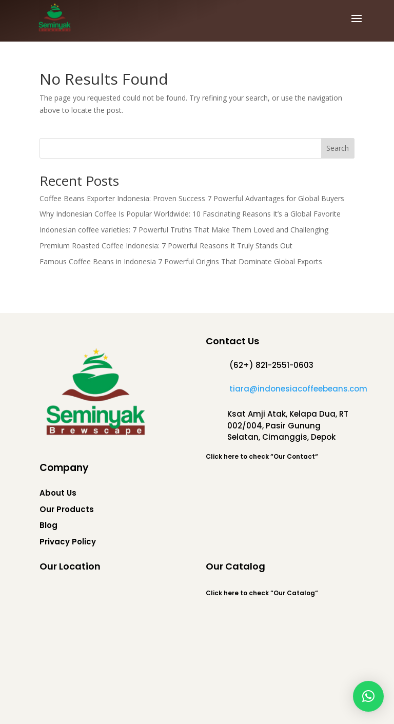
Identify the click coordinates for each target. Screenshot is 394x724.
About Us (58, 492)
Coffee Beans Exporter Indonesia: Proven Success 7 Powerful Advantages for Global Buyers (192, 198)
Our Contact (294, 456)
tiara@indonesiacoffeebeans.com (298, 388)
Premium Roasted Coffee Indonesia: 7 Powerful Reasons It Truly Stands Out (166, 245)
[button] (368, 696)
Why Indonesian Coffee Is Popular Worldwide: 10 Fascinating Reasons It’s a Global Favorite (190, 214)
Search (337, 148)
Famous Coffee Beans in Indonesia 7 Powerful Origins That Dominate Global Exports (181, 261)
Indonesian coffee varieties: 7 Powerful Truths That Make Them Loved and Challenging (184, 229)
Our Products (67, 509)
